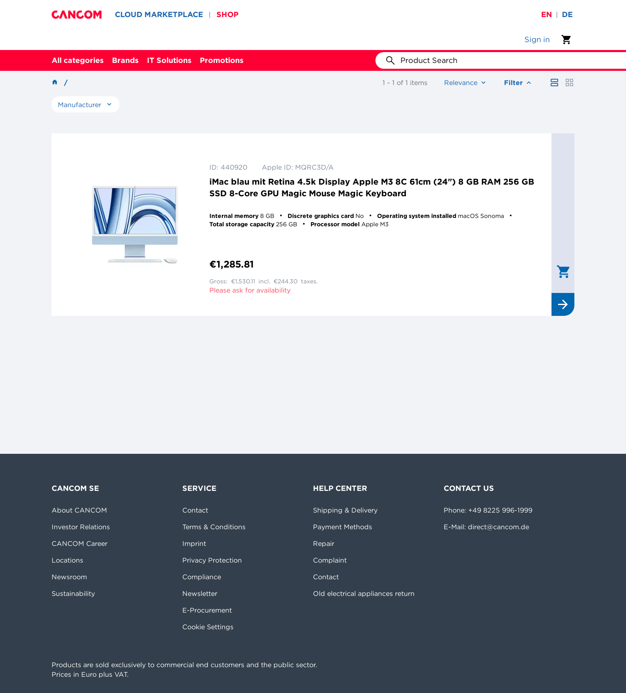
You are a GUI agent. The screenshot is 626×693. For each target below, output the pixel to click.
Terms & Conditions (214, 527)
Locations (67, 560)
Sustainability (73, 593)
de (567, 14)
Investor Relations (81, 527)
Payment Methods (342, 527)
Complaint (330, 560)
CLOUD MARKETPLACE (159, 14)
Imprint (194, 543)
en (546, 14)
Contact (195, 510)
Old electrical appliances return (364, 593)
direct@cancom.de (498, 527)
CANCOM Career (79, 543)
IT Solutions (169, 60)
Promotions (221, 60)
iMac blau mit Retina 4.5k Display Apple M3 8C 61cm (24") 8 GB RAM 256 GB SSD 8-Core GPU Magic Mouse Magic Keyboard (371, 187)
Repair (323, 543)
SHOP (227, 14)
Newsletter (199, 593)
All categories (78, 60)
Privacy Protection (212, 560)
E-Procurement (207, 610)
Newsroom (69, 577)
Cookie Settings (208, 627)
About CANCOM (79, 510)
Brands (125, 60)
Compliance (201, 577)
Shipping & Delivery (345, 510)
